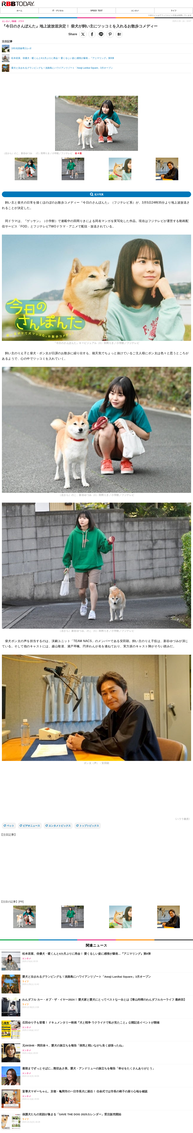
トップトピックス (89, 825)
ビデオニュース (31, 825)
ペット (10, 825)
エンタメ (135, 10)
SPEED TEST (96, 10)
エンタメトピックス (60, 825)
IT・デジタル (58, 10)
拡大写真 (98, 194)
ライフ (173, 10)
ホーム (19, 10)
